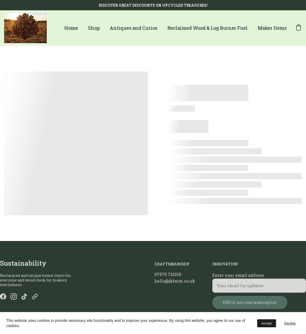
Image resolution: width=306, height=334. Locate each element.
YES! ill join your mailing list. (250, 304)
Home (71, 28)
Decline (290, 323)
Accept (266, 323)
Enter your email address (238, 277)
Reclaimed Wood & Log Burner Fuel (207, 28)
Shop (94, 28)
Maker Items (272, 28)
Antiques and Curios (133, 28)
